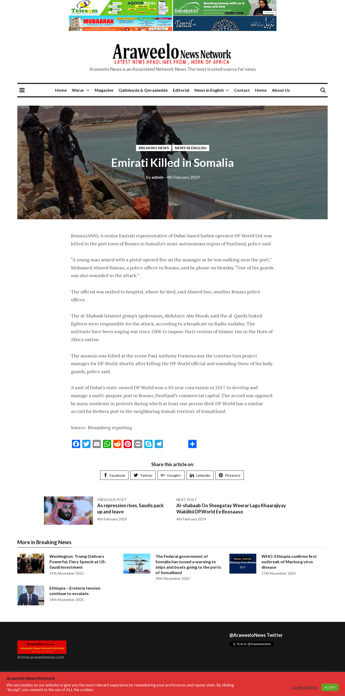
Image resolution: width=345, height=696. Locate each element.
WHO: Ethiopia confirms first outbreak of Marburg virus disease (289, 561)
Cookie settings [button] (304, 687)
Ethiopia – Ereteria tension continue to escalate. (74, 590)
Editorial (181, 90)
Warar (78, 90)
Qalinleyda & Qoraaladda (143, 90)
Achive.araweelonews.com (40, 656)
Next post (186, 499)
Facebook (114, 475)
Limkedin (200, 475)
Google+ (171, 475)
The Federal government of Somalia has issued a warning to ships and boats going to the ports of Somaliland (188, 564)
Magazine (104, 90)
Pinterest (230, 475)
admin (154, 177)
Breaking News (154, 148)
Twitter (143, 475)
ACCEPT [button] (330, 687)
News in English (209, 90)
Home (61, 90)
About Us (281, 90)
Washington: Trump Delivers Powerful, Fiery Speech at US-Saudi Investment (77, 561)
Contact (242, 90)
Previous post (111, 499)
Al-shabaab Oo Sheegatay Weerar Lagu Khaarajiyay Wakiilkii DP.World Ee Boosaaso (231, 508)
